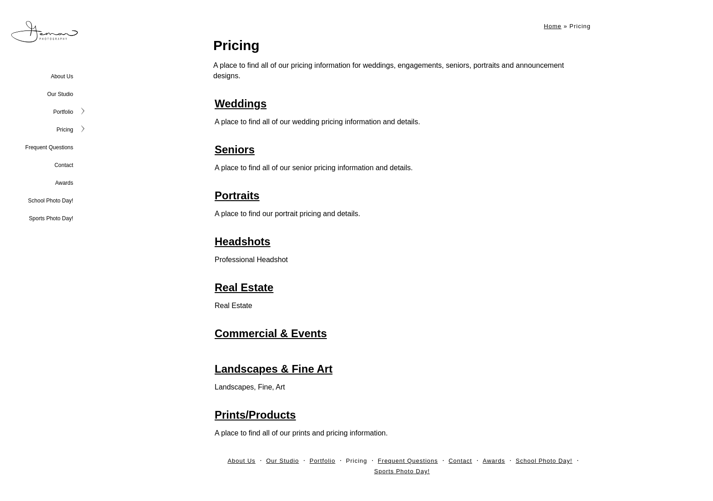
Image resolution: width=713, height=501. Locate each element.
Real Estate (244, 287)
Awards (64, 183)
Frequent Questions (49, 147)
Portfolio (63, 112)
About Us (62, 76)
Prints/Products (255, 415)
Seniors (235, 149)
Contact (64, 165)
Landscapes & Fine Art (273, 369)
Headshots (243, 241)
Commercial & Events (271, 333)
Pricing (64, 130)
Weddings (240, 103)
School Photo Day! (50, 200)
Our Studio (60, 94)
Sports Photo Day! (51, 218)
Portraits (237, 195)
